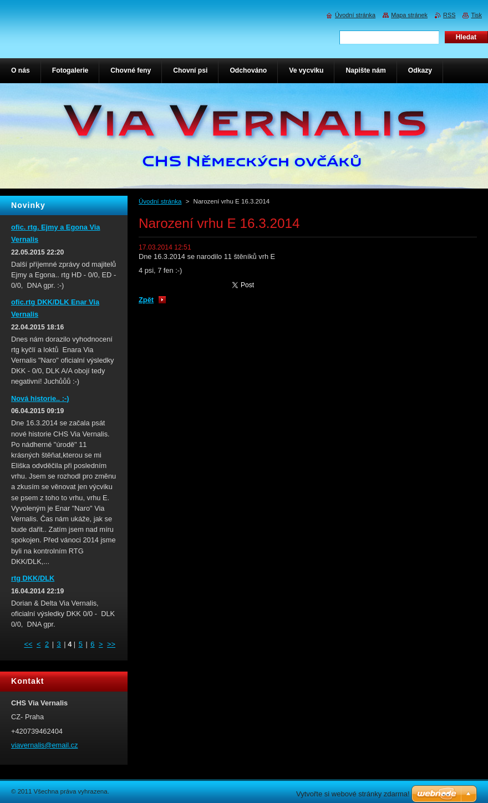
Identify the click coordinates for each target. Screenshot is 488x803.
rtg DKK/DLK (32, 578)
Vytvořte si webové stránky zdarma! (353, 794)
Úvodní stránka (160, 201)
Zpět (146, 300)
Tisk (476, 15)
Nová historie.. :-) (40, 398)
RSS (449, 15)
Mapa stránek (409, 15)
